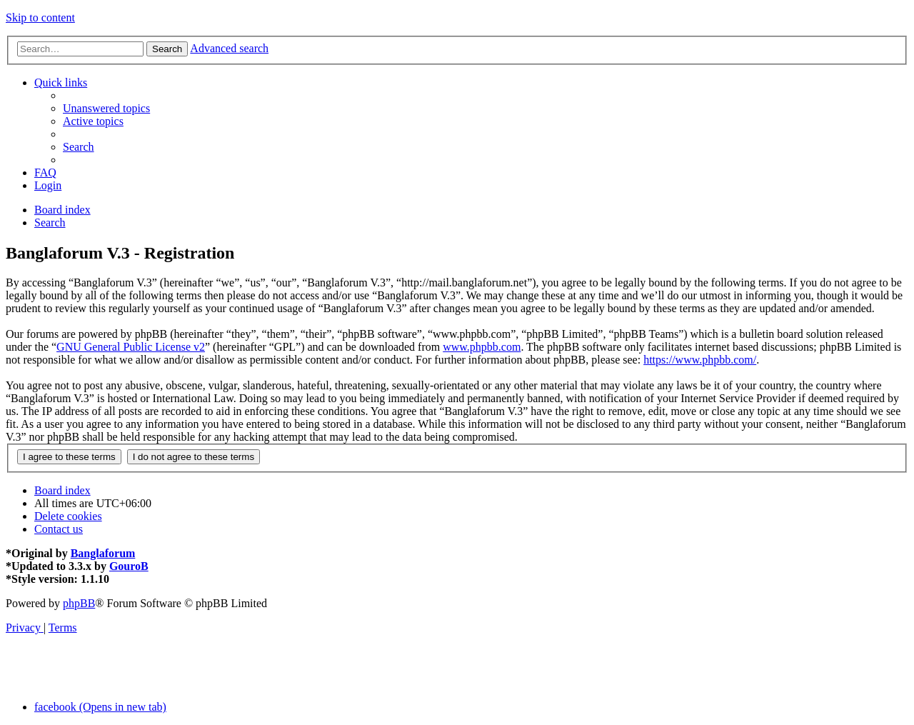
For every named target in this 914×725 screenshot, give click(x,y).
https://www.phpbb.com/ (699, 360)
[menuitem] (106, 108)
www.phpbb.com (482, 347)
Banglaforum (103, 553)
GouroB (129, 566)
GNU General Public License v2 (130, 347)
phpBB (79, 603)
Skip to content (40, 17)
